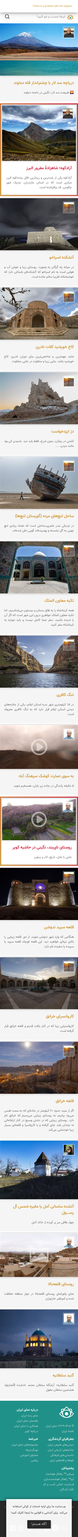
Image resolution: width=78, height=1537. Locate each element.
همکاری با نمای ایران (26, 1426)
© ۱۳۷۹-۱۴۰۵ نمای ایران (60, 1426)
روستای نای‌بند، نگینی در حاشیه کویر (42, 847)
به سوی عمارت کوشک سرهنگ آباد (46, 776)
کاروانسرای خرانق (60, 1016)
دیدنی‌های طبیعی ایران (61, 1445)
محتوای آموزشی (29, 1455)
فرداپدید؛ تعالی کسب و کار (58, 1484)
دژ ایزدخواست (62, 431)
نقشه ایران (68, 1431)
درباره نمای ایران (27, 1410)
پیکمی (34, 1460)
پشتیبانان (68, 1468)
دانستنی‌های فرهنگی (62, 1455)
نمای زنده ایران (29, 1415)
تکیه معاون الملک (59, 600)
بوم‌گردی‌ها (32, 1450)
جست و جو (7, 16)
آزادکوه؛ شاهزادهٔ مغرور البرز (49, 168)
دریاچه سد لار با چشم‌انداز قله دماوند (44, 83)
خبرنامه (33, 1439)
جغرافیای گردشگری (61, 1439)
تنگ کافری (65, 695)
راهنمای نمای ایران (27, 1421)
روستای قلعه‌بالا (61, 1284)
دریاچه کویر (31, 1431)
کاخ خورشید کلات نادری (55, 347)
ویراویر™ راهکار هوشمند (60, 1474)
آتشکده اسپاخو (61, 257)
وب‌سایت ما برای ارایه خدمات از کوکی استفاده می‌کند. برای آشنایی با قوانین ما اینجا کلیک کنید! (39, 1509)
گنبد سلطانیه (63, 1375)
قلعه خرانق (65, 1101)
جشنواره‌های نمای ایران (25, 1445)
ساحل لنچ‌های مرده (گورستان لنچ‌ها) (44, 516)
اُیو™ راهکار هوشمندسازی (59, 1479)
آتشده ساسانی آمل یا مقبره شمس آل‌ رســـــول (43, 1209)
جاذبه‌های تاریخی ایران (61, 1450)
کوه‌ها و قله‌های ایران (62, 1460)
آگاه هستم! (39, 1524)
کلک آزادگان (67, 1489)
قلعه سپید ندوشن (59, 927)
